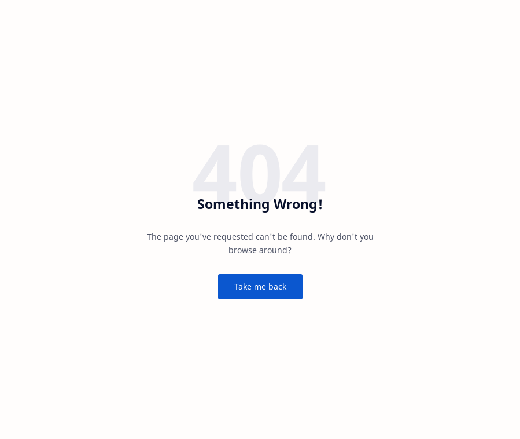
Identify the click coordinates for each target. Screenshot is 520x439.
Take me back (260, 286)
